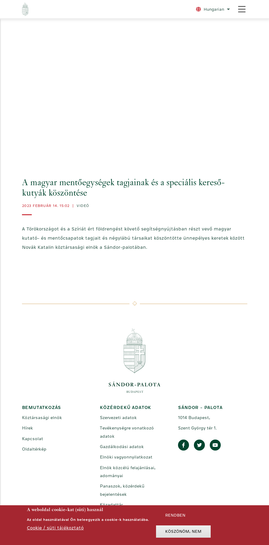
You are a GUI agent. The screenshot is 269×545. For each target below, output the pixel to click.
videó (83, 206)
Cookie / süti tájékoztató (55, 527)
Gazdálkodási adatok (122, 446)
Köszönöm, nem (183, 531)
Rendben (175, 515)
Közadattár (111, 505)
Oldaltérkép (34, 449)
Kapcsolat (32, 438)
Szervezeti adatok (118, 417)
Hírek (27, 428)
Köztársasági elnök (42, 417)
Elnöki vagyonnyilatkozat (126, 457)
